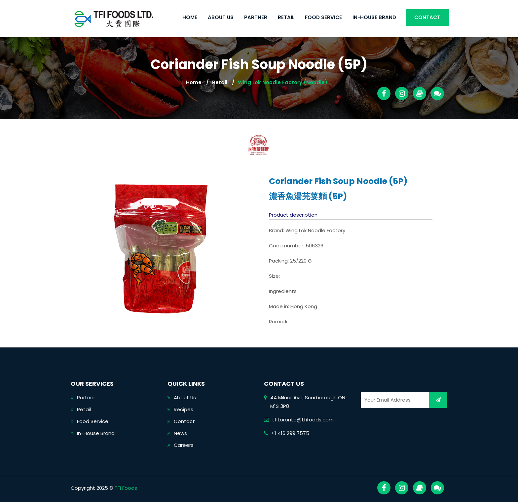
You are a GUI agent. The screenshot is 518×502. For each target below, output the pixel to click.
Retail (286, 17)
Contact (427, 17)
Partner (255, 17)
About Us (221, 17)
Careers (184, 445)
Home (189, 17)
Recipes (183, 409)
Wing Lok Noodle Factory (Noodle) (282, 82)
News (180, 433)
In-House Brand (374, 17)
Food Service (323, 17)
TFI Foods (126, 487)
